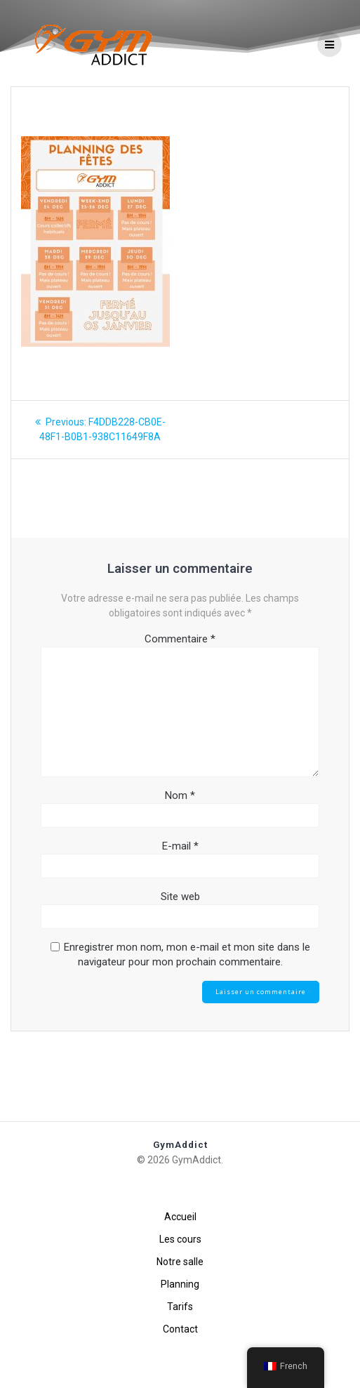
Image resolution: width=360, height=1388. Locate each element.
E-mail (180, 891)
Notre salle (180, 1261)
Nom (180, 841)
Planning (180, 1284)
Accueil (180, 1216)
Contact (180, 1329)
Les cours (180, 1239)
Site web (180, 942)
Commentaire (180, 684)
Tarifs (180, 1306)
